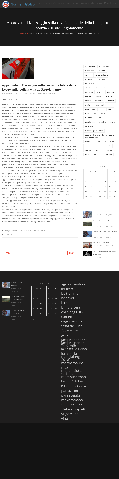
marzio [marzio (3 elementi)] (66, 364)
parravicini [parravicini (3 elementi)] (69, 392)
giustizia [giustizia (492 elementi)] (88, 107)
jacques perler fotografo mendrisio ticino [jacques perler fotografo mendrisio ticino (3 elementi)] (74, 347)
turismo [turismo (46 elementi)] (109, 156)
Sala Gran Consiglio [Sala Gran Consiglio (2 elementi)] (72, 406)
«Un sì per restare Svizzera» (101, 213)
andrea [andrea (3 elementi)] (79, 286)
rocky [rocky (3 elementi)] (65, 401)
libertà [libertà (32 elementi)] (99, 120)
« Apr (85, 204)
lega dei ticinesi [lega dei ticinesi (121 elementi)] (100, 115)
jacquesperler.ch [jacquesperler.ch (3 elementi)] (74, 341)
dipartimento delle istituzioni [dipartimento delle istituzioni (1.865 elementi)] (96, 90)
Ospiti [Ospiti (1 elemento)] (81, 383)
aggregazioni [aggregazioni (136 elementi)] (104, 68)
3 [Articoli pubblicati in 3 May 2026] (114, 178)
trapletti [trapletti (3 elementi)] (80, 411)
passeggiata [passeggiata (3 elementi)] (70, 397)
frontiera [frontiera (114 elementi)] (110, 102)
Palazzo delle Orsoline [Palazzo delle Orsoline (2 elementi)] (74, 387)
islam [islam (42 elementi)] (102, 111)
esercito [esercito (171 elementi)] (88, 98)
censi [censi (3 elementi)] (78, 309)
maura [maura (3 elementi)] (78, 364)
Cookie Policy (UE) (45, 429)
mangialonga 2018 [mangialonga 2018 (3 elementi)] (71, 360)
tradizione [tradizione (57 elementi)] (97, 156)
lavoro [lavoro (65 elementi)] (87, 115)
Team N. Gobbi (22, 95)
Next (72, 255)
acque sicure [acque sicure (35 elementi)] (90, 68)
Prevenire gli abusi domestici (101, 244)
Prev (7, 255)
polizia (43, 232)
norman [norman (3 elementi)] (79, 378)
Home (22, 35)
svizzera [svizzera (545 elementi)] (88, 152)
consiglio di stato (11, 232)
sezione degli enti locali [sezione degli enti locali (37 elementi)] (94, 132)
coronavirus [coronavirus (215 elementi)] (89, 81)
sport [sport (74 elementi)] (99, 143)
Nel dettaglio (111, 4)
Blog (93, 4)
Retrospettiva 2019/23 (81, 4)
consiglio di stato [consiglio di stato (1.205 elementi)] (101, 77)
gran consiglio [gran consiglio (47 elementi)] (101, 107)
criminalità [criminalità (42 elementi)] (103, 81)
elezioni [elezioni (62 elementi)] (100, 94)
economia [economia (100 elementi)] (89, 94)
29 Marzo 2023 (8, 95)
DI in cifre (52, 4)
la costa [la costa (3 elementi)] (67, 350)
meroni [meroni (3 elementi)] (67, 378)
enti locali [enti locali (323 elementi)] (110, 94)
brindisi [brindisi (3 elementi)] (67, 309)
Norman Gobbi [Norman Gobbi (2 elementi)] (70, 383)
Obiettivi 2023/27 (64, 4)
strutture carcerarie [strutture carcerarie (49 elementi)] (103, 148)
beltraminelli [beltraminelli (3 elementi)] (71, 295)
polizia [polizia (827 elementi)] (112, 124)
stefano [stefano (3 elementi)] (67, 411)
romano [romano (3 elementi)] (76, 401)
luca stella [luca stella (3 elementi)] (69, 355)
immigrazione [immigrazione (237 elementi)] (90, 111)
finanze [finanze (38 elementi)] (88, 102)
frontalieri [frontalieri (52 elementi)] (99, 102)
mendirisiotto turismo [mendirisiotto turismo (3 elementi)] (72, 374)
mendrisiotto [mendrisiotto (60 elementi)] (90, 124)
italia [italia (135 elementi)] (110, 111)
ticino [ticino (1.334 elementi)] (87, 156)
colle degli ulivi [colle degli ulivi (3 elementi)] (72, 313)
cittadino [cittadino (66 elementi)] (102, 72)
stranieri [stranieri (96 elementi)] (88, 148)
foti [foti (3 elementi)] (63, 332)
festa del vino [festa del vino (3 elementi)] (71, 327)
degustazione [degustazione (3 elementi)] (71, 323)
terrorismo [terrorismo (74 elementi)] (111, 152)
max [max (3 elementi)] (64, 369)
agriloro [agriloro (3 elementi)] (67, 286)
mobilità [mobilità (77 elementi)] (102, 124)
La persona (42, 4)
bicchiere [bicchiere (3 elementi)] (68, 304)
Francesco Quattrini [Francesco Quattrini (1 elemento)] (72, 332)
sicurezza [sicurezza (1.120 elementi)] (88, 143)
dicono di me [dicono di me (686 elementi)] (90, 85)
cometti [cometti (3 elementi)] (67, 318)
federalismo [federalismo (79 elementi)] (110, 98)
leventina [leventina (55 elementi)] (88, 120)
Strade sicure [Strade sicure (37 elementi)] (110, 143)
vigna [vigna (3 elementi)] (65, 415)
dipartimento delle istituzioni (29, 232)
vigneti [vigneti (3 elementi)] (75, 415)
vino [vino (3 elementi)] (64, 420)
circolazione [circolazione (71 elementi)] (89, 72)
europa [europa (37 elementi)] (98, 98)
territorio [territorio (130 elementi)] (99, 152)
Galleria (99, 4)
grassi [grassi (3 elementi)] (66, 336)
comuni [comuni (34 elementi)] (88, 77)
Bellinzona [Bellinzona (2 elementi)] (67, 290)
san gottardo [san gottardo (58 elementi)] (90, 128)
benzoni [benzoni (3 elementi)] (67, 299)
